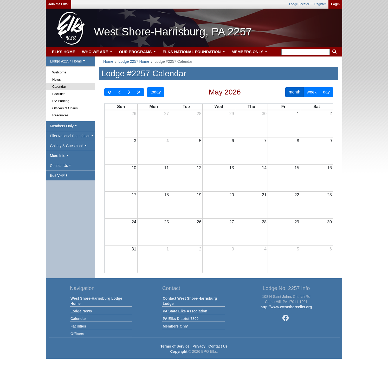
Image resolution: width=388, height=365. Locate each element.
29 (231, 113)
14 (264, 168)
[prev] (119, 92)
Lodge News (81, 311)
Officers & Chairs (65, 108)
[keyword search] (305, 52)
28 (199, 113)
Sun (121, 106)
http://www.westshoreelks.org (286, 307)
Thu (251, 106)
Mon (153, 106)
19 (199, 195)
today (156, 92)
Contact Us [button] (59, 165)
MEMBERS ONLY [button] (248, 51)
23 (329, 195)
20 (231, 195)
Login (335, 4)
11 (166, 168)
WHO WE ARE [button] (95, 51)
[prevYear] (109, 92)
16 (329, 168)
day (326, 92)
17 (134, 195)
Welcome (59, 72)
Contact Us (218, 346)
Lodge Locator (299, 4)
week (311, 92)
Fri (284, 106)
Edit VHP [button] (58, 175)
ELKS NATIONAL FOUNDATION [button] (192, 51)
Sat (316, 106)
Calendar (59, 87)
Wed (219, 106)
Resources (60, 115)
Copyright (178, 351)
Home (108, 61)
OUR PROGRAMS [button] (136, 51)
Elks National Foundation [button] (70, 136)
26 (134, 113)
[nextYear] (138, 92)
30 (264, 113)
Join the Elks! (58, 4)
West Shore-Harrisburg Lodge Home (96, 301)
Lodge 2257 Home (133, 61)
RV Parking (60, 101)
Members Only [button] (62, 126)
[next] (128, 92)
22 (296, 195)
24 (134, 222)
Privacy (198, 346)
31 (134, 249)
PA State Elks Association (185, 311)
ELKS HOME (63, 51)
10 (134, 168)
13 (231, 168)
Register (320, 4)
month (294, 92)
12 (199, 168)
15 (296, 168)
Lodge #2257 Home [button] (66, 61)
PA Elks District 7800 (181, 319)
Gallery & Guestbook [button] (66, 146)
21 (264, 195)
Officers (77, 334)
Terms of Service (175, 346)
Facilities (59, 94)
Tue (186, 106)
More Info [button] (57, 156)
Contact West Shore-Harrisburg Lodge (190, 301)
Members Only (175, 326)
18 (166, 195)
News (56, 79)
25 (166, 222)
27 (166, 113)
